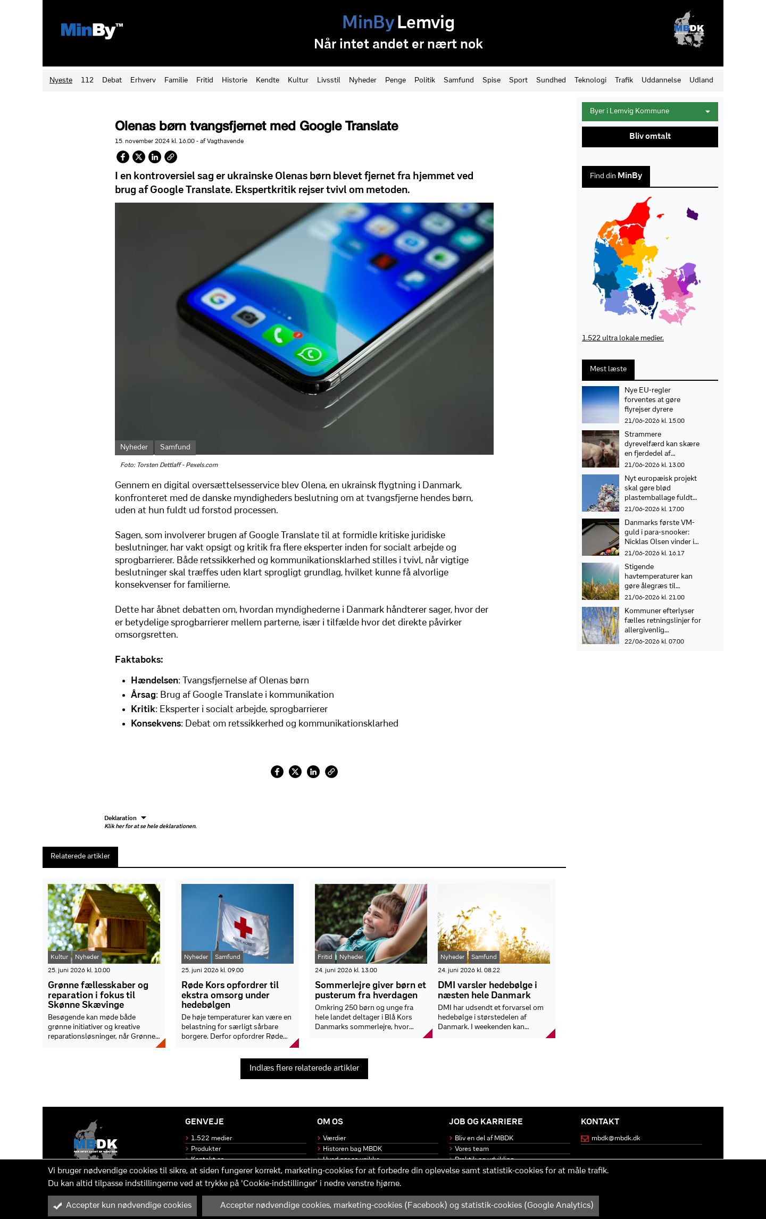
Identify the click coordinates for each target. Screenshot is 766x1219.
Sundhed (551, 81)
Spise (491, 81)
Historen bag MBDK (352, 1149)
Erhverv (143, 81)
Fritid (204, 81)
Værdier (334, 1138)
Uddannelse (661, 81)
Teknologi (590, 81)
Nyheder (363, 81)
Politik (424, 81)
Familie (176, 81)
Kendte (267, 81)
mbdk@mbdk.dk (616, 1138)
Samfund (459, 81)
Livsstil (328, 81)
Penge (395, 81)
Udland (701, 81)
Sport (518, 81)
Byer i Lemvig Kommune (650, 111)
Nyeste (60, 81)
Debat (112, 81)
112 (87, 81)
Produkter (206, 1149)
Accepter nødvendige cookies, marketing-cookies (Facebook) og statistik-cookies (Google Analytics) (400, 1205)
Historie (234, 81)
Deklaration (150, 823)
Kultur (298, 81)
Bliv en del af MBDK (484, 1138)
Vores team (472, 1149)
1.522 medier (211, 1138)
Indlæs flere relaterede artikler (304, 1068)
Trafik (624, 81)
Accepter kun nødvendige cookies (122, 1205)
